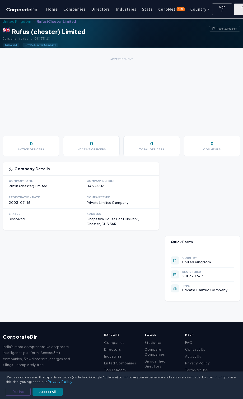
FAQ (188, 342)
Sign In (222, 9)
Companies (75, 9)
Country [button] (198, 9)
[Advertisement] (121, 95)
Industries (126, 9)
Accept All (47, 392)
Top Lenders (115, 370)
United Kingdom (17, 21)
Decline (18, 392)
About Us (193, 356)
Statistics (153, 342)
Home (52, 9)
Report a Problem (224, 28)
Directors (100, 9)
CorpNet (171, 9)
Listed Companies (120, 363)
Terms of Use (196, 370)
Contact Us (195, 349)
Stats (147, 9)
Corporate (21, 9)
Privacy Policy (197, 363)
